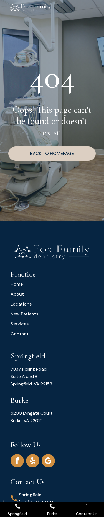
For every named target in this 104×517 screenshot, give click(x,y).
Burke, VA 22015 (26, 421)
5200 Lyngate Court (31, 413)
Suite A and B (24, 376)
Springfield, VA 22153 (31, 384)
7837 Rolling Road (29, 369)
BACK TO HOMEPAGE (52, 153)
